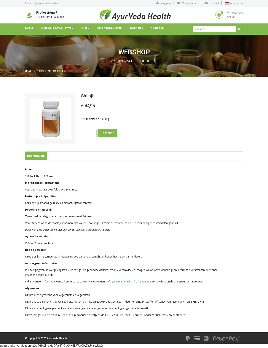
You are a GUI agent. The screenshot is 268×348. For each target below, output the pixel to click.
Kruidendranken (109, 28)
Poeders (136, 28)
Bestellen (107, 133)
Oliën (85, 28)
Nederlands (234, 3)
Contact (212, 3)
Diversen (157, 28)
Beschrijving (36, 156)
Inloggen (163, 3)
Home (29, 28)
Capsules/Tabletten (57, 28)
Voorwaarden (187, 3)
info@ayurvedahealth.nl (41, 3)
